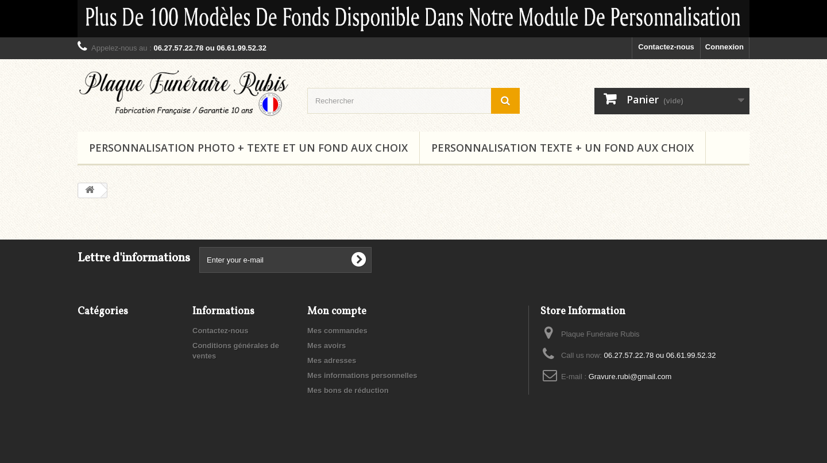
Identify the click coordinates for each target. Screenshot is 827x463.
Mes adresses (331, 360)
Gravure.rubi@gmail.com (630, 376)
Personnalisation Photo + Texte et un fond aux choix (248, 148)
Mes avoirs (326, 345)
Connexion (724, 47)
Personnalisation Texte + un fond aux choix (562, 148)
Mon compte (336, 311)
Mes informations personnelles (362, 375)
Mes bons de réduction (348, 390)
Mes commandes (337, 330)
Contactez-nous (666, 47)
